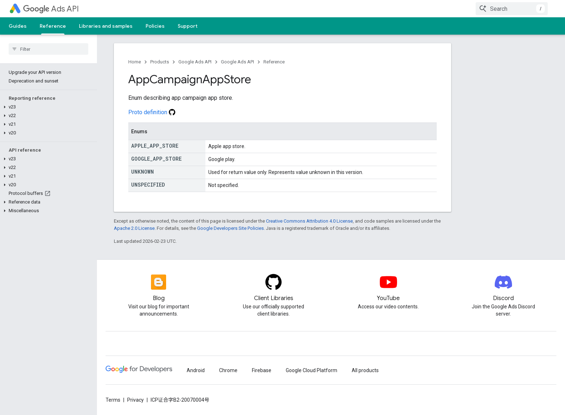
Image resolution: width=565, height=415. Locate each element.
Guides (18, 26)
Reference (274, 61)
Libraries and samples (106, 26)
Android (196, 370)
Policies (155, 26)
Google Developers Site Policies (230, 228)
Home (134, 61)
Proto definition (151, 112)
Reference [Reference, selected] (53, 26)
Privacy (135, 400)
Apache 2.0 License (134, 228)
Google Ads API (195, 61)
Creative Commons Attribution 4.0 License (309, 221)
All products (365, 370)
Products (159, 61)
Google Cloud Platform (311, 370)
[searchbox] (48, 49)
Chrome (228, 370)
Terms (113, 400)
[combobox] (512, 8)
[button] (47, 107)
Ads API (51, 9)
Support (187, 26)
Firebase (261, 370)
